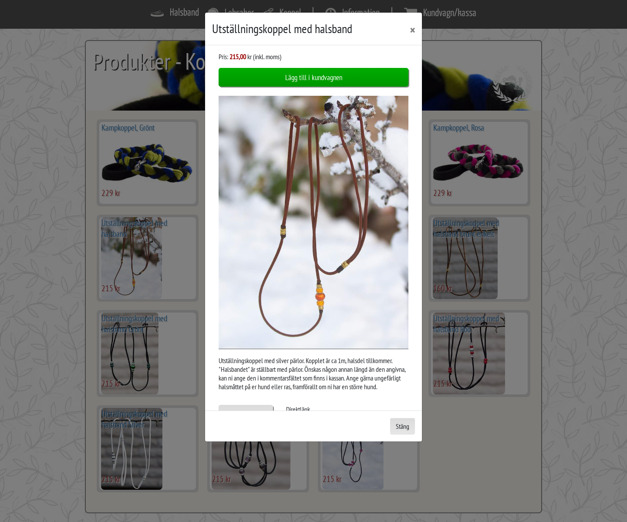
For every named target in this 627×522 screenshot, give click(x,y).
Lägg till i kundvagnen (313, 77)
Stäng (402, 426)
